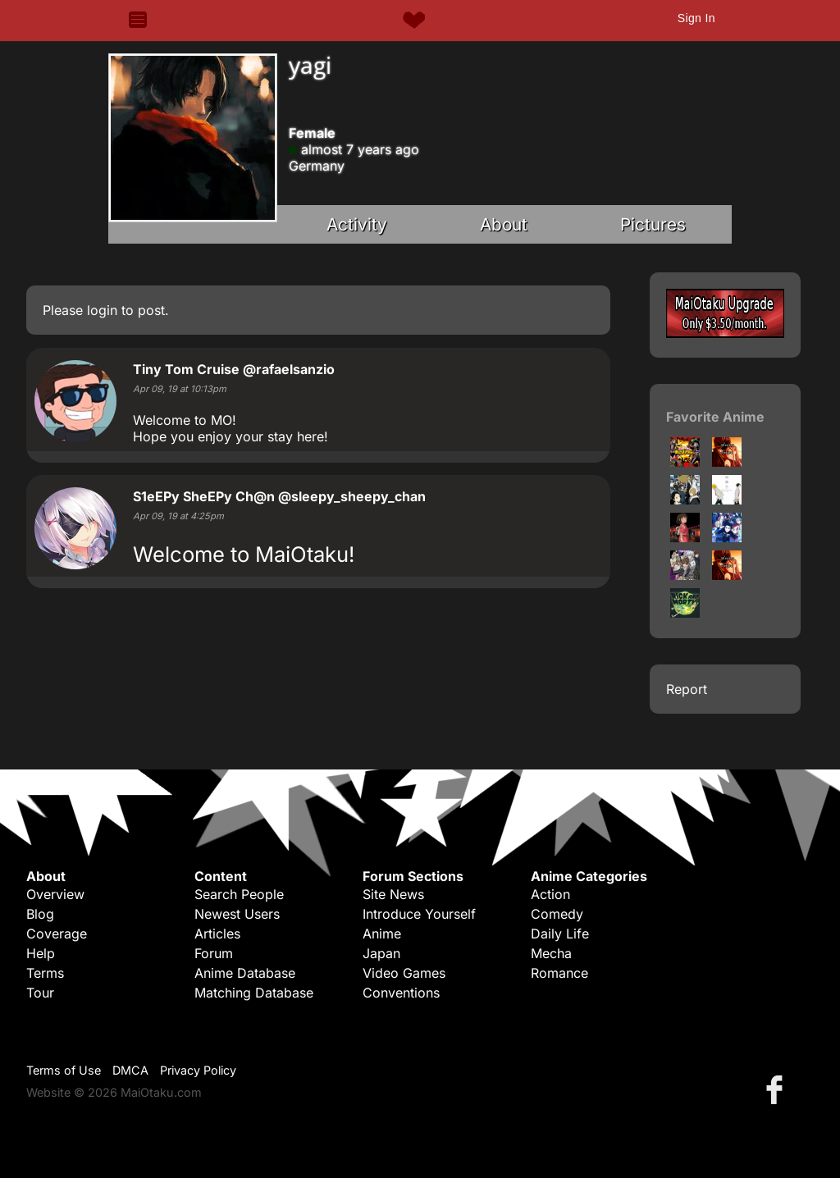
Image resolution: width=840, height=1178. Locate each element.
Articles (217, 933)
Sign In (696, 18)
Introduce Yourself (419, 914)
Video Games (404, 973)
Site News (393, 894)
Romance (559, 973)
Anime (382, 933)
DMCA (130, 1070)
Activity (356, 224)
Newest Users (237, 914)
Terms (45, 973)
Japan (381, 953)
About (503, 224)
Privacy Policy (198, 1070)
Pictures (653, 224)
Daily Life (560, 933)
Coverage (56, 933)
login (102, 310)
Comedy (557, 914)
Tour (40, 992)
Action (550, 894)
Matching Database (253, 992)
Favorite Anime (715, 417)
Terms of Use (63, 1070)
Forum (213, 953)
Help (40, 953)
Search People (239, 894)
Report (686, 689)
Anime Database (244, 973)
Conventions (401, 992)
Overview (55, 894)
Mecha (551, 953)
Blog (40, 914)
